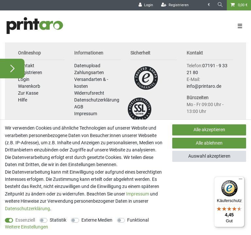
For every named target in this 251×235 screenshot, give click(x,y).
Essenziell (25, 220)
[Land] (198, 5)
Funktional (138, 220)
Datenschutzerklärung (96, 99)
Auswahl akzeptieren (209, 156)
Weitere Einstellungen (26, 226)
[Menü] (240, 180)
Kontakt (26, 65)
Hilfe (22, 99)
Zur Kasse (28, 93)
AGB (78, 106)
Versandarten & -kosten (91, 83)
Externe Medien (96, 220)
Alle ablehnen (209, 143)
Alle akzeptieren (209, 129)
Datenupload (87, 65)
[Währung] (208, 5)
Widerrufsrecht (89, 93)
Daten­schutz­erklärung (27, 208)
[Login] (146, 5)
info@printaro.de (204, 86)
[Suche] (220, 5)
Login (23, 79)
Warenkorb (29, 86)
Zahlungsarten (89, 72)
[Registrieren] (175, 5)
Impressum (85, 113)
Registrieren (30, 72)
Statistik (58, 220)
